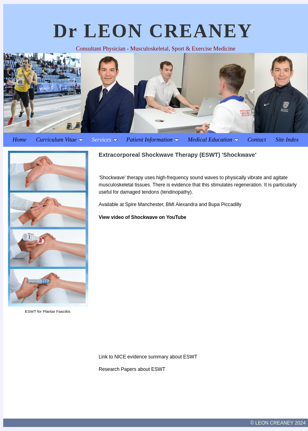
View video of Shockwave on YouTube (142, 217)
